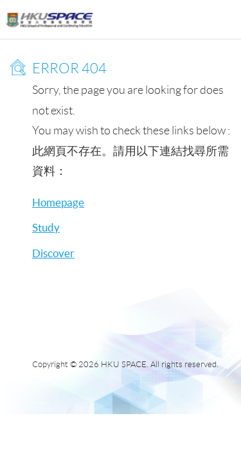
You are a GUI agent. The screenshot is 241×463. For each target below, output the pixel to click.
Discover (53, 253)
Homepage (58, 202)
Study (46, 227)
